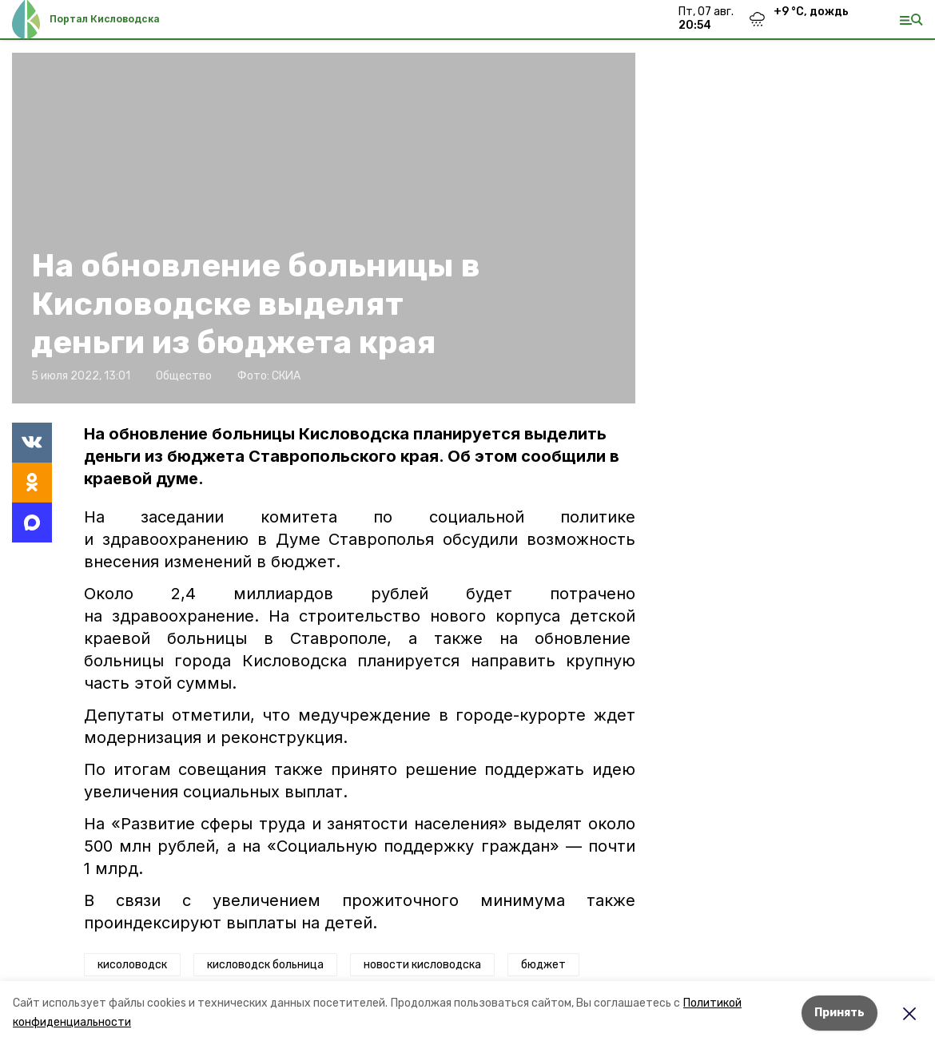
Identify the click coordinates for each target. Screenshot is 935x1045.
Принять (839, 1012)
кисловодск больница (265, 964)
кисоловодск (132, 964)
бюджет (543, 964)
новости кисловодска (422, 964)
